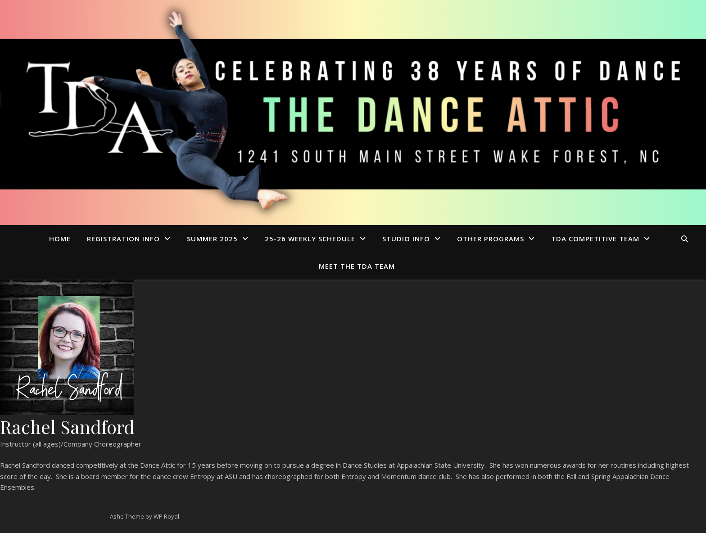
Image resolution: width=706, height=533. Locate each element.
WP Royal (166, 516)
